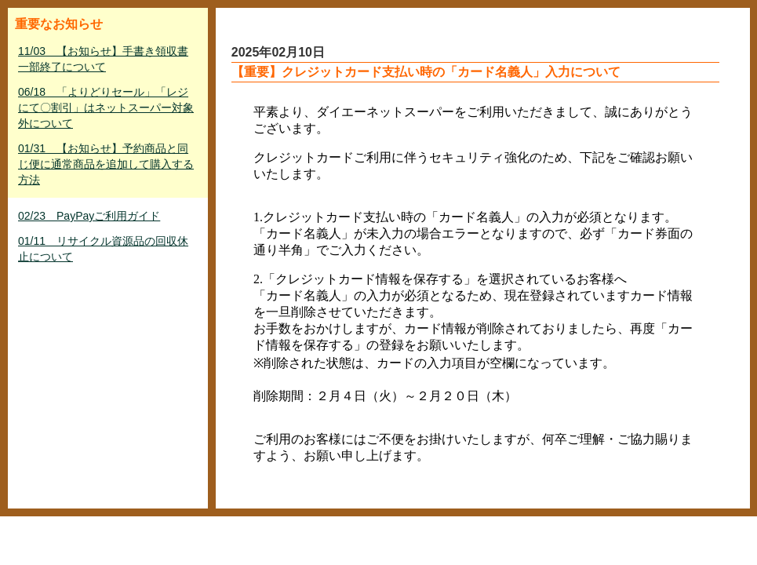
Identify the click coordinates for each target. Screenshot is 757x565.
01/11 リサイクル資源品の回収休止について (103, 249)
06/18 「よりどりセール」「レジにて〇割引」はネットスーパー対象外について (106, 107)
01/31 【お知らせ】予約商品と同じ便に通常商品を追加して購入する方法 (106, 164)
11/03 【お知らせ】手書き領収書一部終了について (103, 59)
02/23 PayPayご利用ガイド (89, 216)
